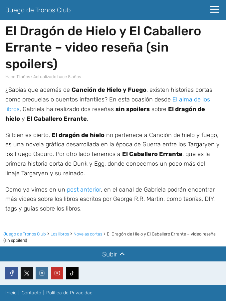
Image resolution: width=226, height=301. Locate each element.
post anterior (84, 189)
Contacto (31, 293)
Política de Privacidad (69, 293)
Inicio (11, 293)
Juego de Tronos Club (38, 10)
